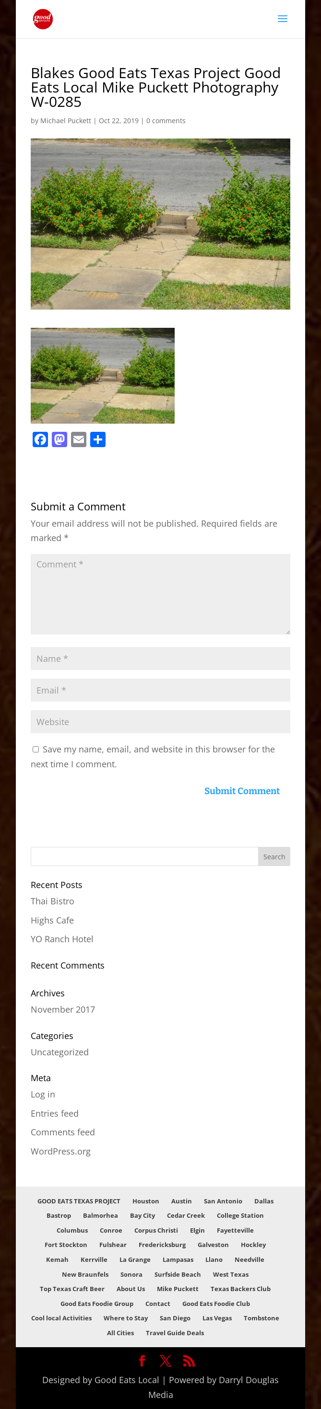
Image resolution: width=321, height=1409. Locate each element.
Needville (249, 1259)
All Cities (120, 1332)
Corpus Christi (156, 1230)
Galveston (213, 1244)
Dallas (263, 1201)
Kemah (57, 1259)
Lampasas (178, 1259)
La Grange (135, 1259)
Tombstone (261, 1318)
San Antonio (223, 1201)
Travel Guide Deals (175, 1332)
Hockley (253, 1244)
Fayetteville (235, 1230)
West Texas (231, 1274)
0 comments (166, 120)
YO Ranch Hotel (62, 939)
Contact (157, 1303)
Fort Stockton (66, 1244)
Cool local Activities (61, 1318)
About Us (131, 1288)
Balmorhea (100, 1215)
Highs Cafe (52, 920)
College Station (240, 1215)
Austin (181, 1201)
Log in (43, 1094)
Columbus (72, 1230)
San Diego (175, 1318)
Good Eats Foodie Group (96, 1303)
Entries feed (55, 1113)
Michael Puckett (65, 120)
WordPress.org (61, 1151)
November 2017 (63, 1009)
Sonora (131, 1274)
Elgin (197, 1230)
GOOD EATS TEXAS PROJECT (78, 1201)
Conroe (111, 1230)
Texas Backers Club (241, 1288)
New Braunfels (85, 1274)
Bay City (142, 1215)
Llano (214, 1259)
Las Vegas (217, 1318)
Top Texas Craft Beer (72, 1288)
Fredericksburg (162, 1244)
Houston (145, 1201)
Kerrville (94, 1259)
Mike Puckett (178, 1288)
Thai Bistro (52, 901)
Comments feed (63, 1132)
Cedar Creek (186, 1215)
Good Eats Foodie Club (216, 1303)
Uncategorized (60, 1052)
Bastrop (59, 1215)
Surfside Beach (178, 1274)
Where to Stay (126, 1318)
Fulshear (113, 1244)
